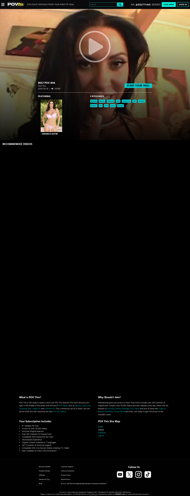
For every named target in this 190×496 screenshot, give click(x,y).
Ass (100, 105)
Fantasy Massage (122, 409)
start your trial (138, 85)
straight (120, 105)
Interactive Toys (44, 479)
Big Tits (101, 101)
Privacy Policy (66, 475)
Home (100, 427)
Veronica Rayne (50, 134)
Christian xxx (50, 409)
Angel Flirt (36, 409)
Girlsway (110, 409)
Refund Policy (65, 479)
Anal (118, 101)
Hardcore (110, 101)
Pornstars (102, 433)
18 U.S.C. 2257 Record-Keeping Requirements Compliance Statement (83, 483)
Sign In (183, 5)
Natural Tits (126, 101)
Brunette (94, 101)
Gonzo (113, 105)
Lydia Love (86, 406)
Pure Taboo (134, 409)
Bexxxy (78, 406)
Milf (134, 101)
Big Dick (94, 105)
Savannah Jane (25, 409)
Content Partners (44, 471)
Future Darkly (119, 412)
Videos (101, 430)
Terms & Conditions (67, 471)
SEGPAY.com (120, 494)
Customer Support (67, 466)
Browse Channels (44, 466)
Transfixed (109, 412)
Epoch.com (52, 494)
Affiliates (42, 475)
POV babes (63, 406)
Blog (40, 483)
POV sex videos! (59, 412)
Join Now (168, 5)
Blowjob (141, 101)
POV (106, 105)
